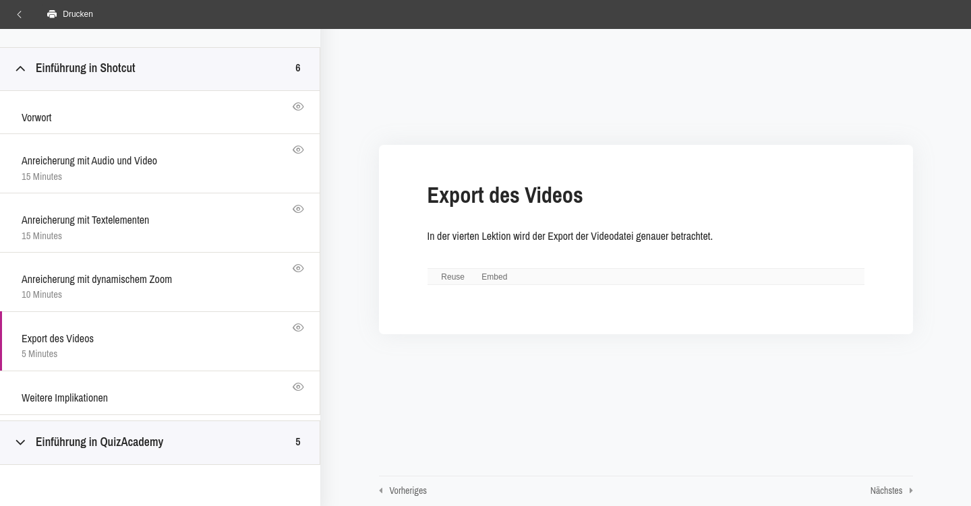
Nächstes (887, 490)
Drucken (70, 14)
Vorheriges (409, 490)
